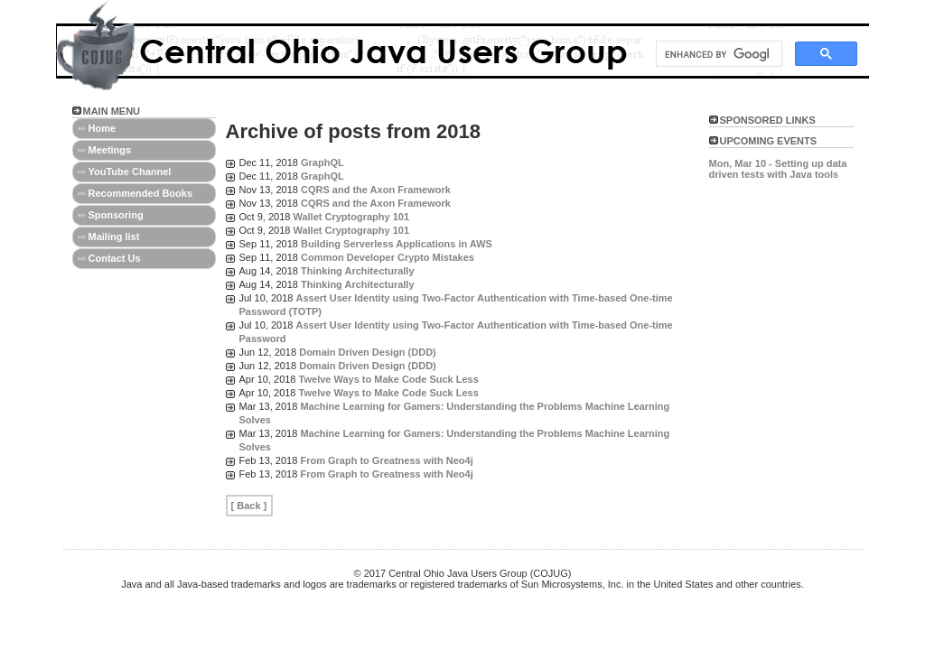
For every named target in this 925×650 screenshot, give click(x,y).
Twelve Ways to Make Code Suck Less (389, 379)
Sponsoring (116, 214)
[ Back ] (249, 505)
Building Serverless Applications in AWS (396, 243)
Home (103, 128)
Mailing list (114, 236)
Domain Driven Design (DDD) (367, 352)
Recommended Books (141, 193)
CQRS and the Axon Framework (376, 189)
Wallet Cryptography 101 (351, 216)
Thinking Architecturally (358, 270)
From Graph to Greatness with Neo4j (386, 460)
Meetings (110, 149)
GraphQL (322, 162)
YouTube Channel (130, 171)
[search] (717, 54)
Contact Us (115, 258)
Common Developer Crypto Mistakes (387, 257)
